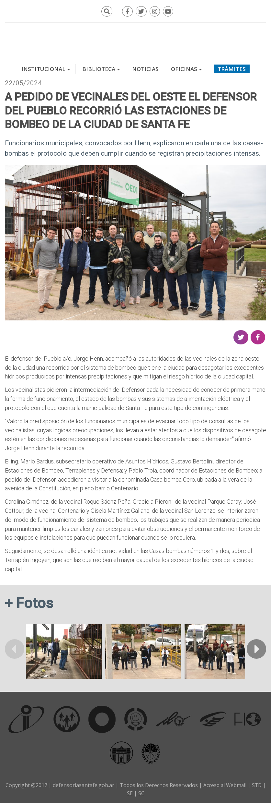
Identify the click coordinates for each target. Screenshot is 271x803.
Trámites (232, 68)
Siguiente (256, 648)
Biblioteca (101, 68)
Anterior (14, 648)
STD (259, 784)
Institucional (45, 68)
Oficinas (186, 68)
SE (132, 792)
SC (143, 792)
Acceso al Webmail (226, 784)
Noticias (145, 68)
